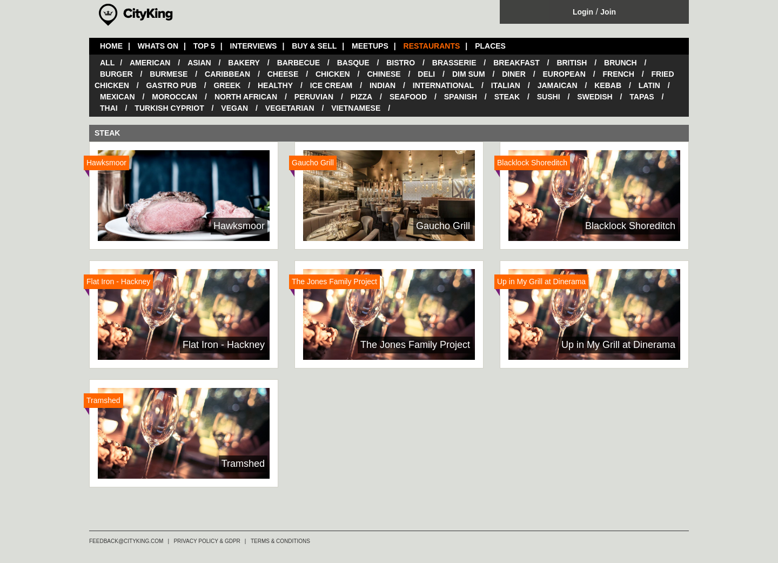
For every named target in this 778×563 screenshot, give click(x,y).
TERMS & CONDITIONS (280, 541)
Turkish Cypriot (169, 108)
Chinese (383, 74)
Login (583, 12)
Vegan (234, 108)
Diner (514, 74)
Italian (505, 85)
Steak (507, 96)
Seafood (408, 96)
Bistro (400, 62)
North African (245, 96)
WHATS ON (158, 46)
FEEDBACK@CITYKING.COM (126, 541)
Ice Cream (331, 85)
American (150, 62)
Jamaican (558, 85)
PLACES (490, 46)
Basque (353, 62)
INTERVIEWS (253, 46)
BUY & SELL (314, 46)
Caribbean (227, 74)
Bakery (244, 62)
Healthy (275, 85)
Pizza (361, 96)
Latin (649, 85)
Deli (426, 74)
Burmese (168, 74)
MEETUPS (370, 46)
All (107, 62)
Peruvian (313, 96)
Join (608, 12)
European (563, 74)
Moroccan (174, 96)
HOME (111, 46)
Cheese (283, 74)
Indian (382, 85)
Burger (116, 74)
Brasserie (454, 62)
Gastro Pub (171, 85)
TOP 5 (204, 46)
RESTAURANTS (432, 46)
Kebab (607, 85)
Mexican (117, 96)
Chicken (333, 74)
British (571, 62)
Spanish (460, 96)
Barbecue (298, 62)
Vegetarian (289, 108)
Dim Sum (468, 74)
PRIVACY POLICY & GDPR (206, 541)
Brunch (620, 62)
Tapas (641, 96)
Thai (109, 108)
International (443, 85)
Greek (226, 85)
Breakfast (516, 62)
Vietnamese (355, 108)
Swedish (594, 96)
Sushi (548, 96)
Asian (199, 62)
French (618, 74)
